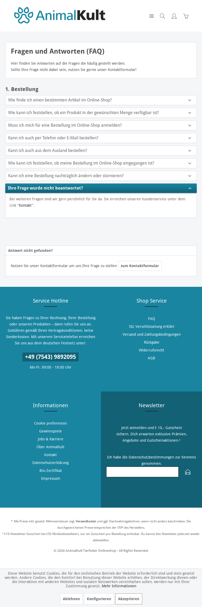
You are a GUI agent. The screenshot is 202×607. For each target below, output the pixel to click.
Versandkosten (86, 521)
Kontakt (25, 205)
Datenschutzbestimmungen (151, 457)
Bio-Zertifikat (50, 470)
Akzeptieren (128, 599)
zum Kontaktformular (140, 266)
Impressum (50, 478)
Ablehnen (71, 599)
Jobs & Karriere (50, 439)
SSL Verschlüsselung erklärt (151, 326)
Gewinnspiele (50, 431)
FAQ (151, 319)
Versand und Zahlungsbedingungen (152, 334)
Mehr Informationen (119, 586)
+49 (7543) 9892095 (50, 357)
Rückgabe (151, 342)
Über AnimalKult (50, 447)
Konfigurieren (99, 599)
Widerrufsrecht (151, 350)
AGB (151, 358)
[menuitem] (151, 16)
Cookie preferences (50, 423)
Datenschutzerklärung (50, 463)
